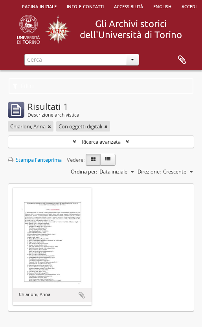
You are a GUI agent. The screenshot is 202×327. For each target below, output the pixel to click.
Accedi (189, 6)
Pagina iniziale (39, 6)
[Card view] (93, 160)
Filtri (23, 86)
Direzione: (149, 171)
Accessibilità (128, 6)
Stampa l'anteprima (35, 159)
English (162, 6)
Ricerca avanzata (101, 141)
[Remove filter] (49, 126)
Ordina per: (84, 171)
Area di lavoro (182, 60)
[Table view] (108, 160)
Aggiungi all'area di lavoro (82, 295)
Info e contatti (85, 6)
